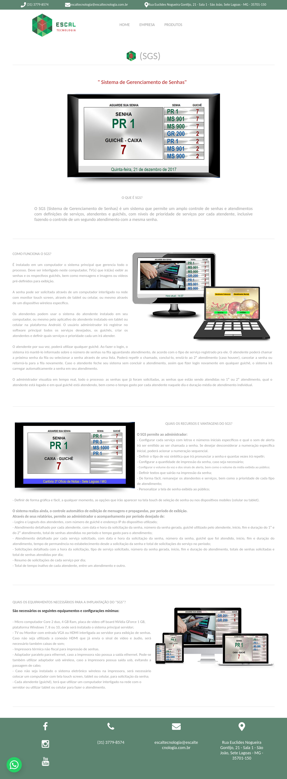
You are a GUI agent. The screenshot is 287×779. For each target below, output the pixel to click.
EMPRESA (147, 19)
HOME (125, 24)
